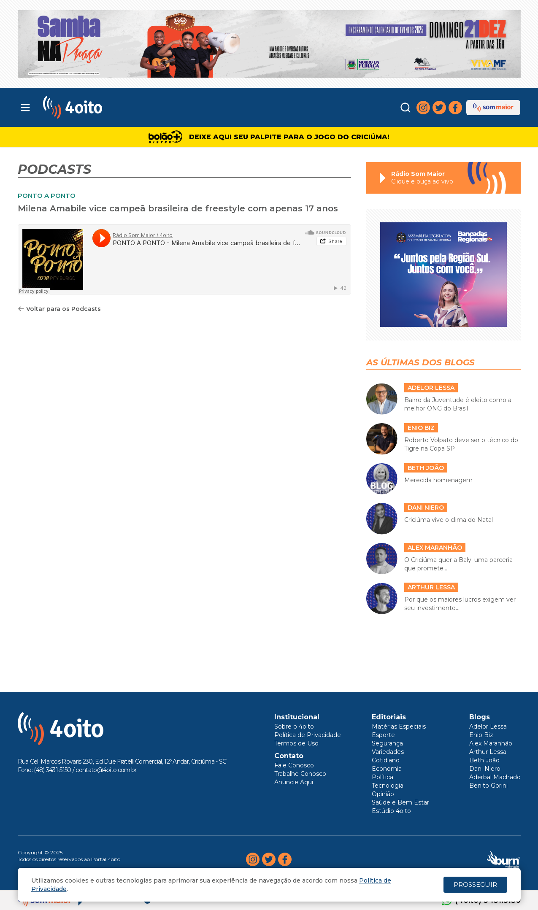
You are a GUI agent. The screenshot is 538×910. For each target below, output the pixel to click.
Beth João (484, 760)
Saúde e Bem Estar (400, 802)
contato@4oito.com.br (106, 770)
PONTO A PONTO (47, 196)
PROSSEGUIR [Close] (475, 884)
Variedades (388, 752)
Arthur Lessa (487, 752)
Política (382, 777)
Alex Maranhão (490, 743)
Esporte (383, 735)
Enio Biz (481, 735)
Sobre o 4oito (294, 726)
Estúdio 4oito (391, 811)
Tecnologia (387, 785)
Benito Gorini (488, 785)
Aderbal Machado (495, 777)
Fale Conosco (294, 765)
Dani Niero (484, 768)
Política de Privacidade (307, 735)
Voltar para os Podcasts (59, 309)
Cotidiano (386, 760)
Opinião (383, 794)
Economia (387, 768)
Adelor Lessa (488, 726)
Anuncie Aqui (293, 782)
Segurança (387, 743)
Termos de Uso (296, 743)
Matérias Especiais (399, 726)
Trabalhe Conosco (300, 774)
